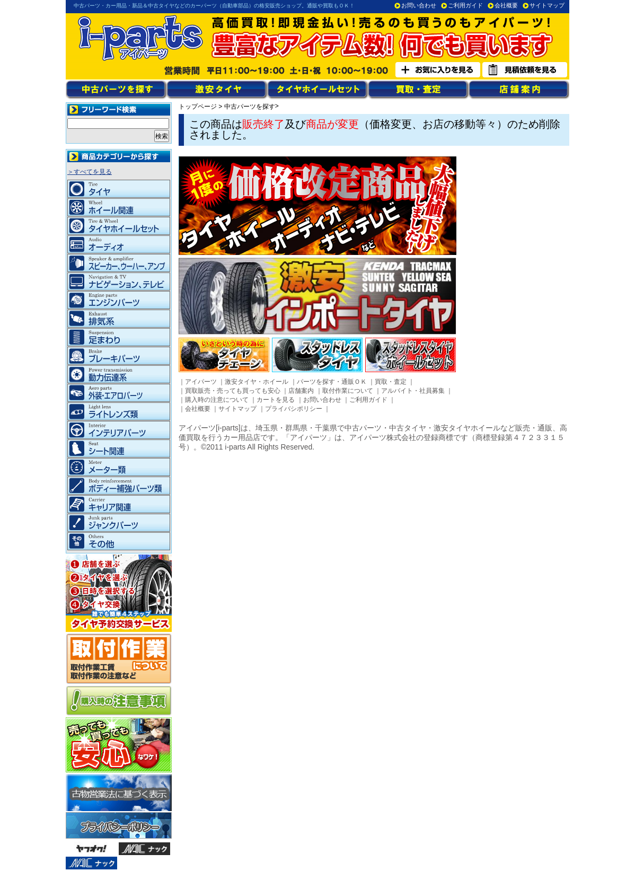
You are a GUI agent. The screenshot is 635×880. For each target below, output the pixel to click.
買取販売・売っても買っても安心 (232, 390)
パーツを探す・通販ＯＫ (332, 381)
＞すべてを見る (89, 171)
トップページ (198, 106)
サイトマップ (547, 5)
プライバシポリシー (293, 408)
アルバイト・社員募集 (413, 390)
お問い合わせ (418, 5)
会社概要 (506, 5)
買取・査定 (391, 381)
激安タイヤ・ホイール (256, 381)
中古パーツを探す (249, 106)
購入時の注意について (217, 399)
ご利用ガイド (465, 5)
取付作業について (347, 390)
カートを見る (276, 399)
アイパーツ (201, 381)
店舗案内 (301, 390)
